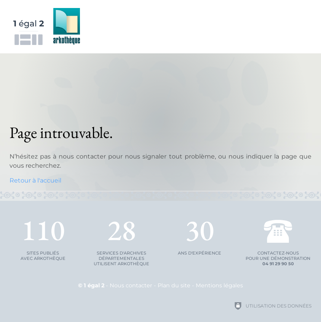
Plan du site (174, 285)
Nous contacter (131, 285)
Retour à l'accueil (35, 180)
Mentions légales (219, 285)
